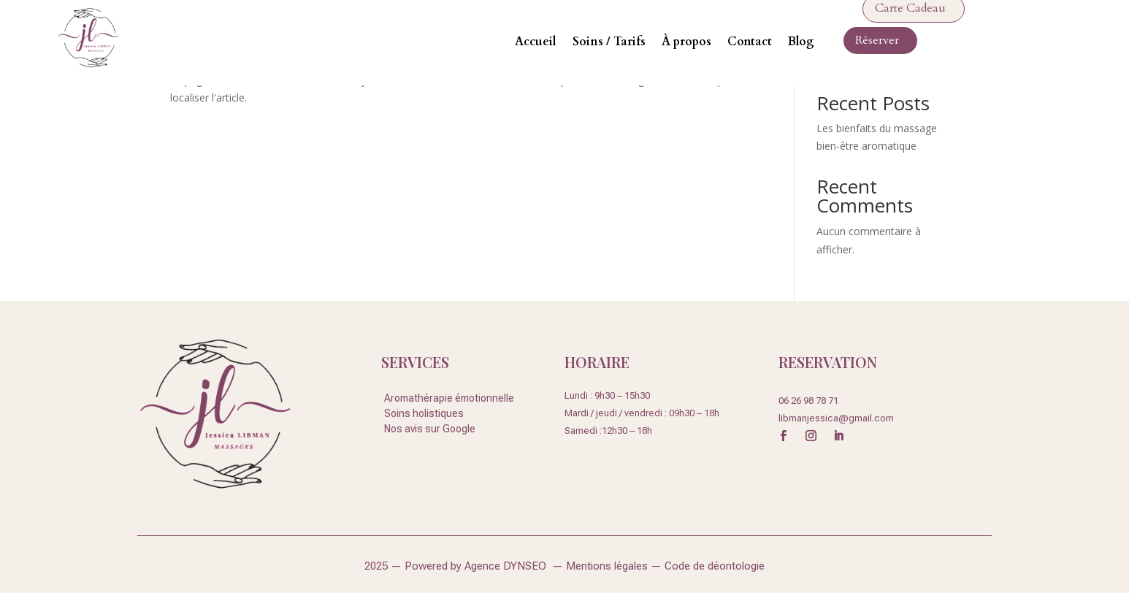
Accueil (535, 42)
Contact (749, 42)
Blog (801, 42)
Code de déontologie (715, 566)
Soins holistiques (424, 413)
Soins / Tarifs (609, 42)
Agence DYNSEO (508, 566)
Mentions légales (608, 566)
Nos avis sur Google (429, 429)
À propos (686, 42)
